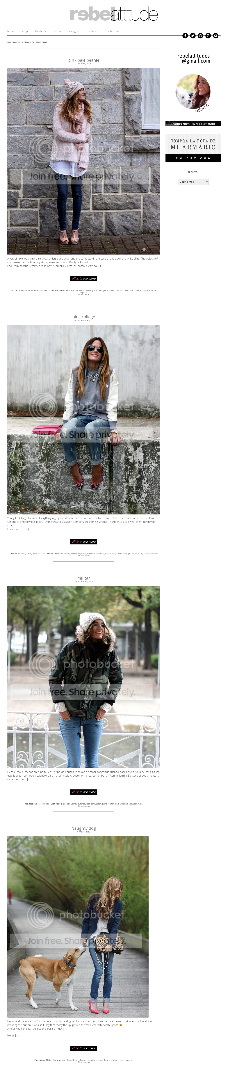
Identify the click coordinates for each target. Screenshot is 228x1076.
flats (113, 553)
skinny (121, 1059)
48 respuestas (84, 1061)
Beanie (65, 290)
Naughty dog (83, 827)
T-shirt (146, 553)
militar (83, 577)
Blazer (69, 1059)
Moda (24, 290)
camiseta (91, 553)
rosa (122, 290)
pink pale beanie (83, 60)
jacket (134, 553)
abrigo (67, 803)
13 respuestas (84, 555)
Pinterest (93, 31)
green (98, 803)
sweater (138, 290)
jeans (105, 290)
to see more (83, 278)
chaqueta (100, 553)
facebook (40, 31)
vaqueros (146, 290)
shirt (132, 290)
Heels (100, 290)
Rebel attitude (40, 290)
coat (88, 803)
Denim (76, 1059)
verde (140, 803)
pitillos (114, 1059)
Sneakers (124, 803)
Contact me (112, 31)
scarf (127, 290)
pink (117, 290)
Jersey (111, 290)
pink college (83, 316)
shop (25, 31)
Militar (111, 803)
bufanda (80, 290)
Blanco (72, 290)
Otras (30, 290)
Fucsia (119, 553)
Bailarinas (65, 553)
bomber (74, 553)
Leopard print (104, 1059)
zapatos (83, 292)
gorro (94, 290)
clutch (108, 553)
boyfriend (82, 553)
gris (129, 553)
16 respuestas (84, 294)
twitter (57, 31)
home (10, 31)
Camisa (88, 290)
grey (125, 553)
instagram (74, 31)
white (153, 290)
